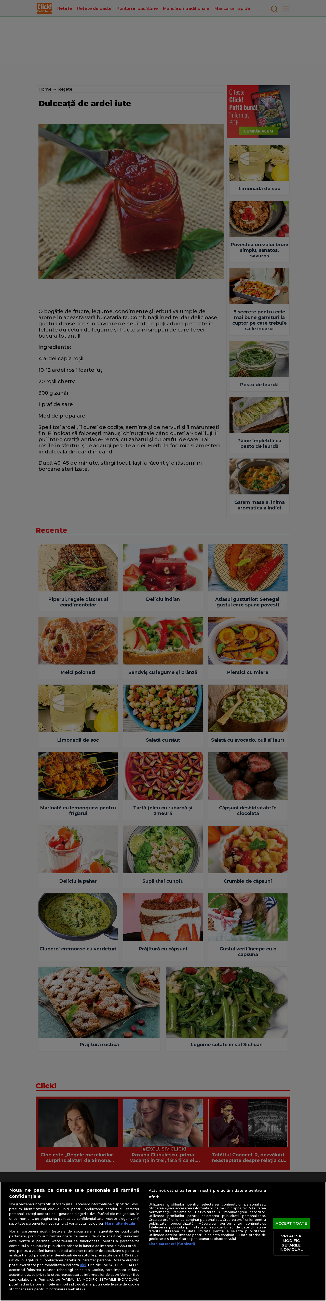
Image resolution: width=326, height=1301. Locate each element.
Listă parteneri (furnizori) (172, 1244)
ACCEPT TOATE (291, 1223)
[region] (163, 1241)
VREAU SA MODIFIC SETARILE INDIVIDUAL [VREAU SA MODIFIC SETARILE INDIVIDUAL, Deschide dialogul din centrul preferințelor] (291, 1243)
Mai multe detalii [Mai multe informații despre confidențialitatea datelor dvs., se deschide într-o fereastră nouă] (120, 1223)
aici (83, 1265)
